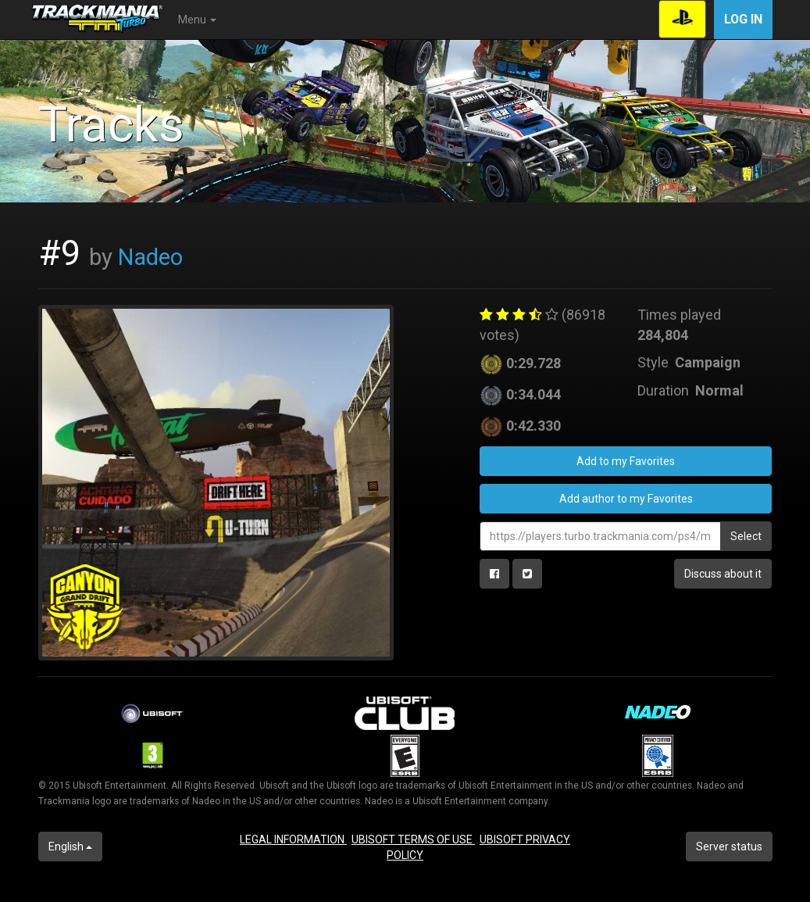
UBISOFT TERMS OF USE (413, 839)
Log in (743, 19)
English (70, 846)
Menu (197, 19)
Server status (729, 846)
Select (746, 536)
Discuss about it (723, 573)
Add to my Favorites (625, 461)
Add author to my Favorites (626, 498)
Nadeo (150, 257)
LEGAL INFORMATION (293, 839)
